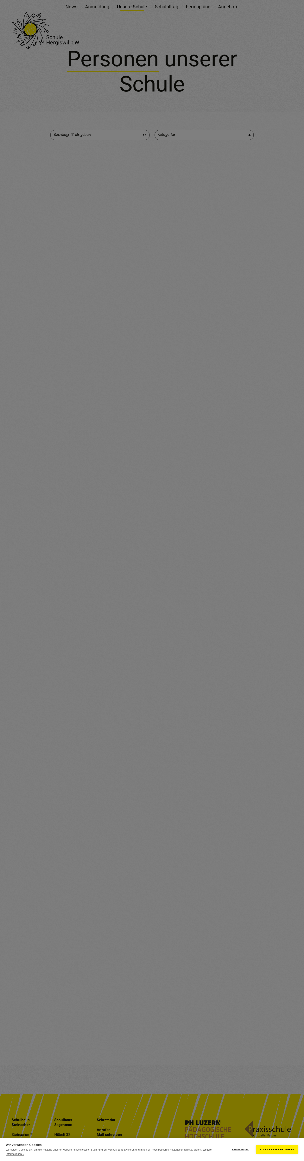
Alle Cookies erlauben (277, 1149)
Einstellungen (240, 1149)
